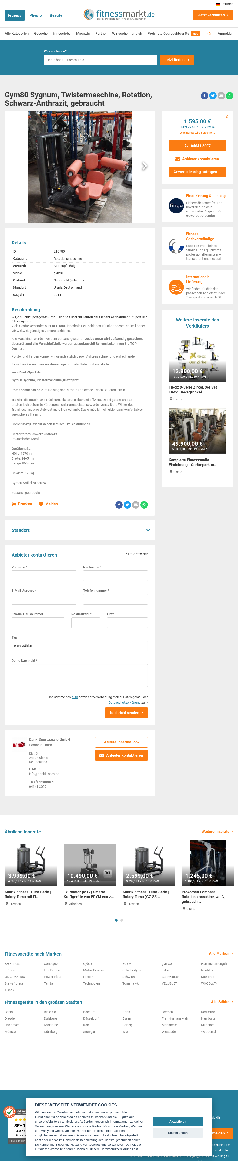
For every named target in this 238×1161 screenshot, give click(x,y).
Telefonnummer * (96, 590)
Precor (88, 977)
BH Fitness (12, 964)
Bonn (126, 1012)
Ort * (110, 614)
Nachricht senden (124, 712)
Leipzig (127, 1025)
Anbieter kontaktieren (121, 755)
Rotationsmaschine (68, 258)
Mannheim (169, 1025)
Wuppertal (208, 1032)
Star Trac (207, 977)
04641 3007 (198, 146)
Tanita (48, 983)
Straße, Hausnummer (27, 614)
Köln (86, 1025)
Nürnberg (51, 1032)
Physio (35, 15)
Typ (14, 637)
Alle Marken (219, 953)
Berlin (9, 1012)
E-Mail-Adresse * (24, 590)
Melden (48, 504)
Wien (125, 1032)
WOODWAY (209, 983)
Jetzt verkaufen (211, 15)
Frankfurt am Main (175, 1018)
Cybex (87, 964)
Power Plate (52, 977)
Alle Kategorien (17, 33)
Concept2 (51, 964)
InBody (10, 970)
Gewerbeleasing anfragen (196, 172)
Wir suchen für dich (127, 33)
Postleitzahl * (81, 614)
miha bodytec (132, 970)
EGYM (126, 964)
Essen (126, 1018)
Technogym (91, 983)
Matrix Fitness (93, 970)
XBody (9, 990)
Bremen (167, 1012)
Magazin (83, 33)
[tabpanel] (30, 873)
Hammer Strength (214, 964)
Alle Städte (220, 1002)
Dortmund (208, 1012)
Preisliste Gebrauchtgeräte (174, 33)
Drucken (22, 504)
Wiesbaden (170, 1032)
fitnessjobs (62, 33)
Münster (11, 1032)
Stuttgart (89, 1032)
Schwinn (128, 977)
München (208, 1025)
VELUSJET (169, 983)
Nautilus (207, 970)
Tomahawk (130, 983)
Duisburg (50, 1018)
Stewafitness (14, 983)
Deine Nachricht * (24, 660)
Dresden (11, 1018)
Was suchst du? (55, 51)
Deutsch (224, 4)
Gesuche (41, 33)
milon (166, 970)
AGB (75, 697)
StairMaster (170, 977)
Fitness (14, 15)
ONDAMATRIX (15, 977)
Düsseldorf (91, 1018)
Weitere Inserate (215, 831)
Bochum (89, 1012)
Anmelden (225, 33)
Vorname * (19, 567)
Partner (101, 33)
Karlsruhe (51, 1025)
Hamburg (208, 1018)
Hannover (12, 1025)
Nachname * (92, 567)
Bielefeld (50, 1012)
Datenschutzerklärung (125, 702)
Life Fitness (52, 970)
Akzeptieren (177, 1121)
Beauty (56, 15)
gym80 (59, 273)
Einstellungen (178, 1132)
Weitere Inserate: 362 (121, 742)
